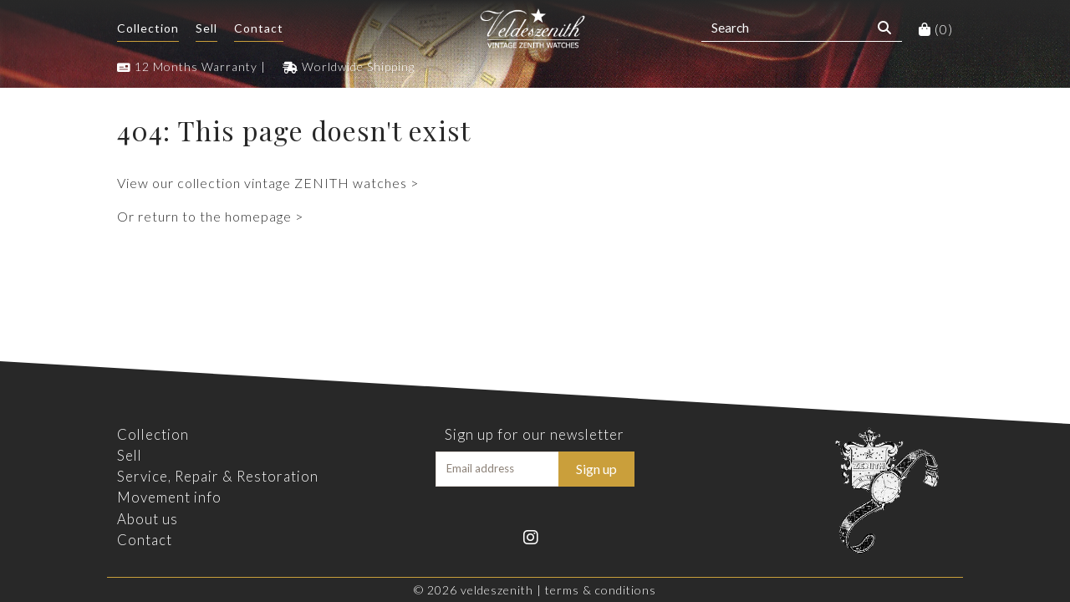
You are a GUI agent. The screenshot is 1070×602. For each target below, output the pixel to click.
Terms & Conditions (600, 590)
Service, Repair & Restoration (217, 476)
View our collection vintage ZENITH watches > (268, 183)
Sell (206, 28)
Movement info (169, 497)
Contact (258, 28)
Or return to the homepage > (210, 216)
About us (147, 519)
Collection (148, 28)
